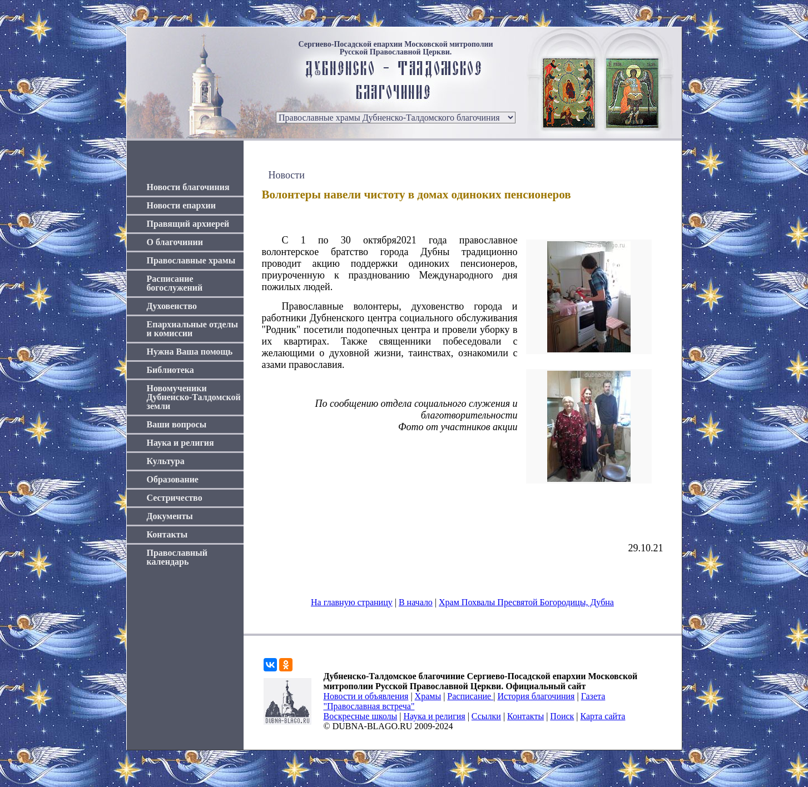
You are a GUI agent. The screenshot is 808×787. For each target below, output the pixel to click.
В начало (416, 602)
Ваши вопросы (177, 424)
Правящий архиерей (188, 223)
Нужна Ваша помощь (190, 351)
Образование (173, 479)
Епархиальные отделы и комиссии (193, 329)
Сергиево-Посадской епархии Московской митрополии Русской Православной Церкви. (395, 48)
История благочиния (535, 696)
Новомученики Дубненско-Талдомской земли (194, 397)
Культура (166, 461)
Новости (287, 175)
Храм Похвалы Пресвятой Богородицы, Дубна (526, 602)
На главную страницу (352, 602)
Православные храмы (191, 260)
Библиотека (170, 370)
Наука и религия (180, 442)
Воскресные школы (361, 716)
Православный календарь (177, 557)
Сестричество (174, 497)
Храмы (428, 696)
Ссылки (486, 716)
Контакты (167, 534)
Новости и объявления (366, 696)
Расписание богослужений (175, 283)
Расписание (470, 696)
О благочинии (175, 242)
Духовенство (172, 306)
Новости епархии (181, 205)
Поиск (562, 716)
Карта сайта (603, 716)
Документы (170, 516)
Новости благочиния (188, 187)
